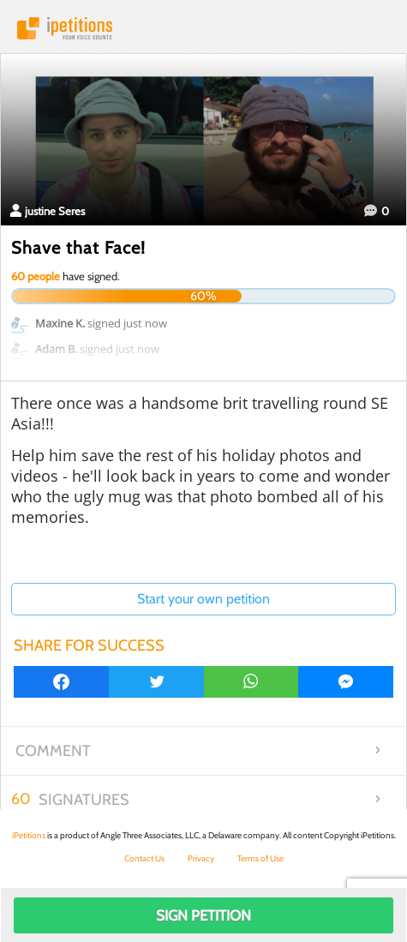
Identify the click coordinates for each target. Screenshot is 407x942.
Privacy (201, 858)
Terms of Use (260, 858)
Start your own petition (203, 599)
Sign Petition (203, 915)
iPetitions (203, 28)
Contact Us (144, 858)
